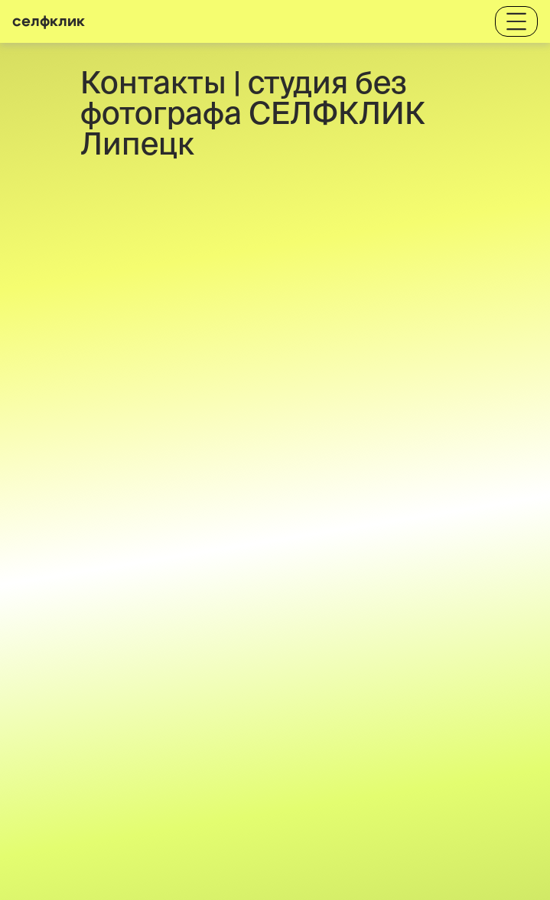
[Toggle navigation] (516, 21)
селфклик (48, 21)
